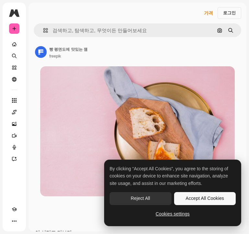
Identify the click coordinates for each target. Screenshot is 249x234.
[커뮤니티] (14, 79)
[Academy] (14, 209)
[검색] (14, 56)
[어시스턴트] (14, 159)
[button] (43, 30)
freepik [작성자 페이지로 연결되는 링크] (55, 56)
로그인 (229, 12)
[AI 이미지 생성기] (14, 124)
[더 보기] (14, 221)
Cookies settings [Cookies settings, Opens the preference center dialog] (173, 213)
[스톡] (14, 67)
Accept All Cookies (205, 198)
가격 (208, 13)
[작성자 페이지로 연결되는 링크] (41, 52)
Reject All (140, 198)
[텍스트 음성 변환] (14, 147)
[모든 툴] (14, 100)
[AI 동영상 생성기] (14, 135)
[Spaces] (14, 112)
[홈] (14, 44)
